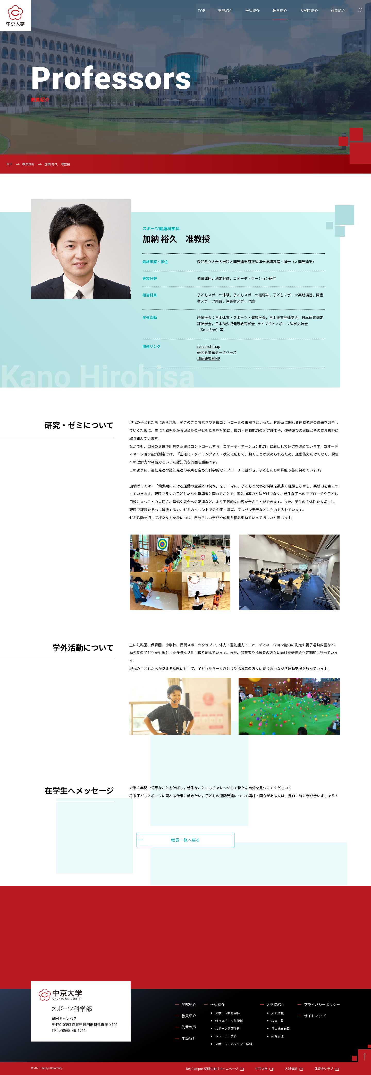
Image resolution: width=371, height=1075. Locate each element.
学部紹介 (225, 10)
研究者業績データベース (217, 352)
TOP (201, 10)
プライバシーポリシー (322, 1004)
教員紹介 (280, 10)
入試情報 (277, 1013)
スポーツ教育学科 (227, 1013)
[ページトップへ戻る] (364, 1055)
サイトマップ (315, 1015)
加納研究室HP (208, 358)
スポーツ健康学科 (227, 1028)
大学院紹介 (309, 10)
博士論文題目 (280, 1028)
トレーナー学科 (226, 1036)
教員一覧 (277, 1020)
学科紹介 (252, 10)
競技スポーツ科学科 (229, 1020)
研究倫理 (277, 1036)
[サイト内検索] (360, 10)
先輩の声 (189, 1026)
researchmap (208, 346)
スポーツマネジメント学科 (233, 1044)
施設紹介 (338, 10)
